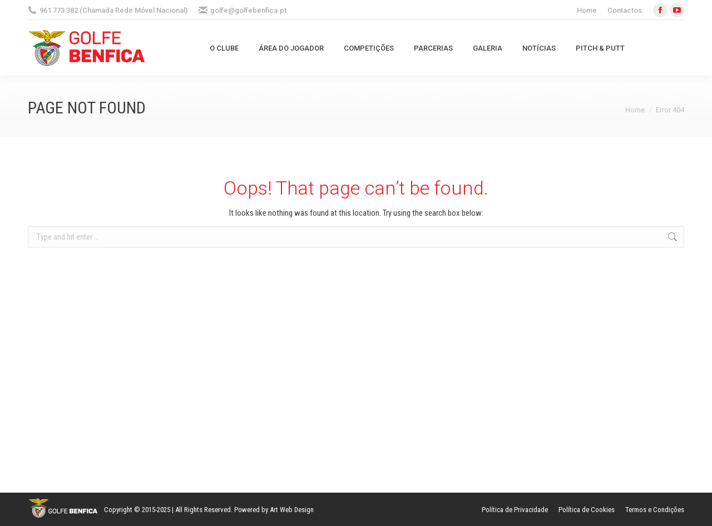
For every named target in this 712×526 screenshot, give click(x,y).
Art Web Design (292, 509)
